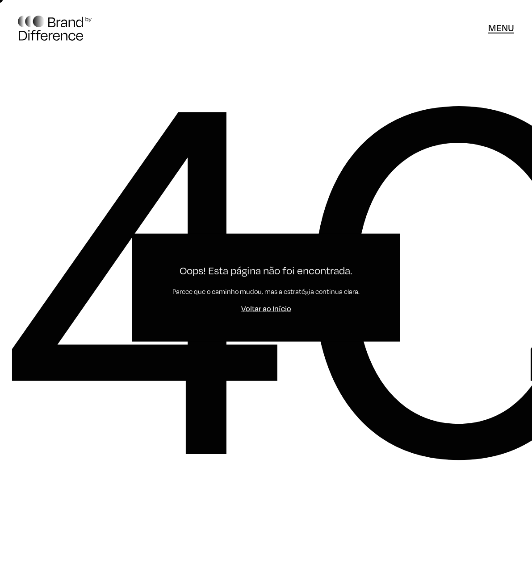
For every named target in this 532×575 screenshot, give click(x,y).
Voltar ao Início (266, 308)
